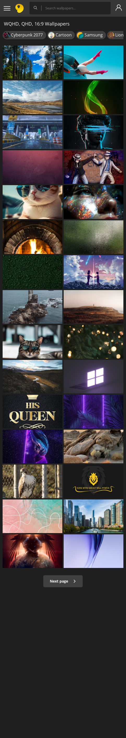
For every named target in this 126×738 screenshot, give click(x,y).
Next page (63, 581)
